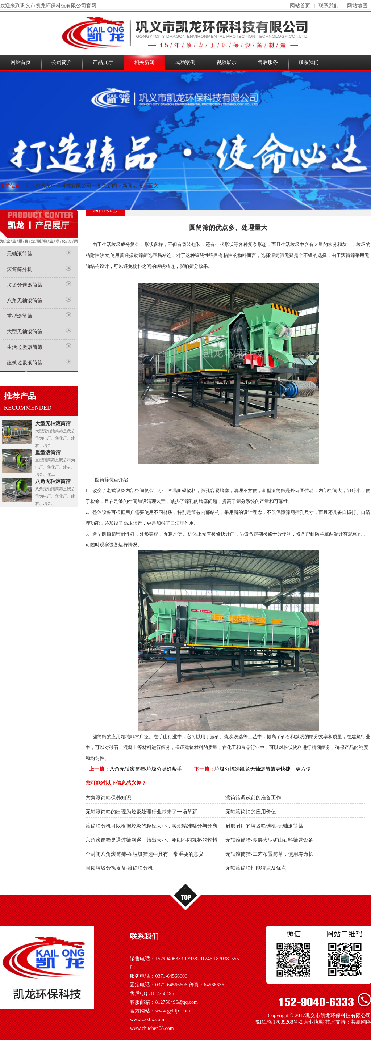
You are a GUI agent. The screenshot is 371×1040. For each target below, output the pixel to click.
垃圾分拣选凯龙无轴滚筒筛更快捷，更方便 (262, 769)
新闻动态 (132, 186)
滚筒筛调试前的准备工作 (253, 797)
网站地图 (357, 5)
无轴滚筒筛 (19, 254)
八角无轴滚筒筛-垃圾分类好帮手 (145, 769)
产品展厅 (103, 62)
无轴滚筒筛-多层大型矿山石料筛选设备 (269, 840)
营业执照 (314, 1022)
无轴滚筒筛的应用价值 (250, 812)
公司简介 (61, 62)
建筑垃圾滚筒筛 (24, 362)
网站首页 (300, 5)
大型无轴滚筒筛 (24, 331)
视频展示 (226, 62)
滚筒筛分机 (19, 269)
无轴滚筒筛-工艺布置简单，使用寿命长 (269, 854)
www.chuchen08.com (152, 1028)
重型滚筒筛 (19, 316)
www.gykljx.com (172, 1011)
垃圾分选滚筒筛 (24, 285)
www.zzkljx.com (147, 1019)
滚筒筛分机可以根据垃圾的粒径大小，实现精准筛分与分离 (151, 826)
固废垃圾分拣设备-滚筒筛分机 (119, 868)
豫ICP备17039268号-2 (279, 1022)
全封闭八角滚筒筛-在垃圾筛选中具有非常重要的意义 (145, 854)
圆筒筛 (99, 736)
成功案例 (185, 62)
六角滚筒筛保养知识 (108, 797)
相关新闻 (144, 62)
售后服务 (268, 62)
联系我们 (328, 5)
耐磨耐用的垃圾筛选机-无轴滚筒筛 (264, 826)
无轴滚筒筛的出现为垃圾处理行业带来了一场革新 (141, 812)
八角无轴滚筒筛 (24, 300)
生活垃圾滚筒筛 (24, 347)
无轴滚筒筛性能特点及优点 (255, 868)
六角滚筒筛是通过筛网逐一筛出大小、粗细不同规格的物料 (151, 840)
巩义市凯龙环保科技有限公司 (58, 186)
